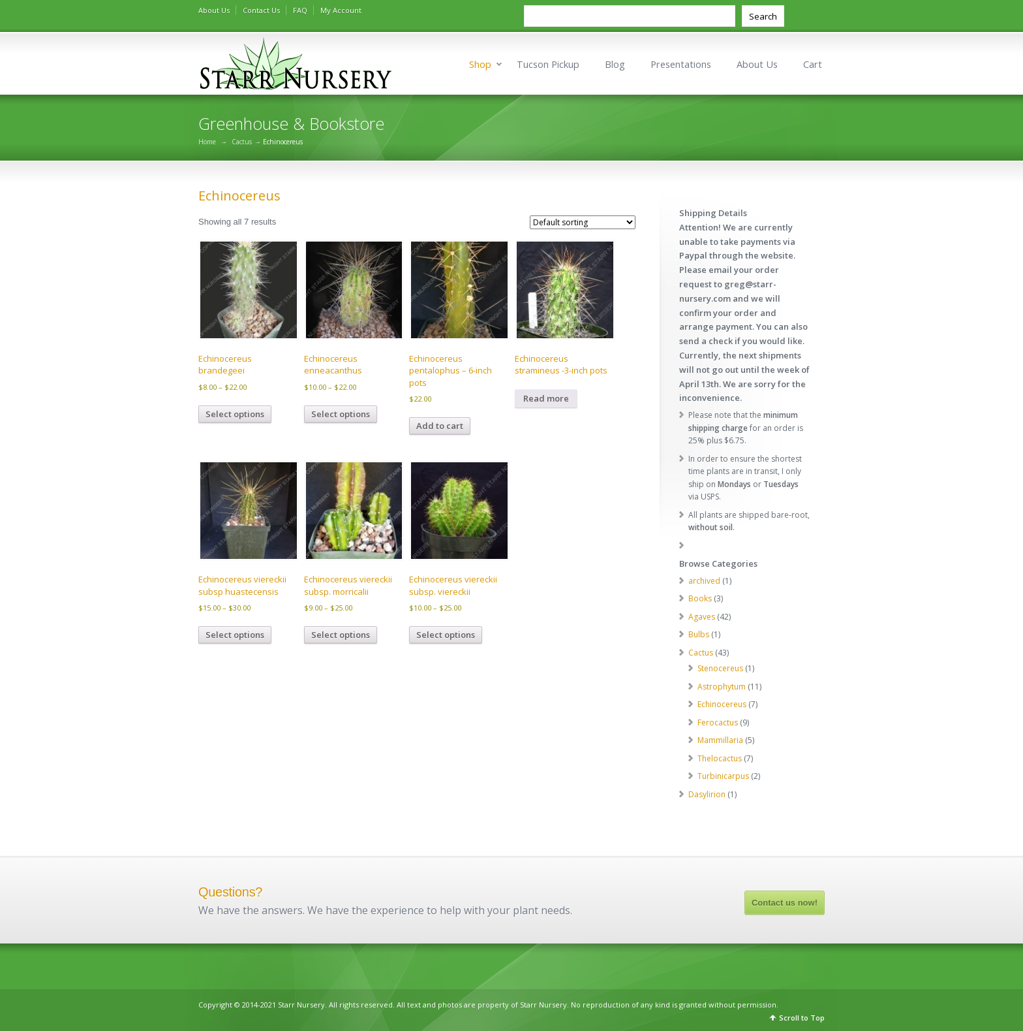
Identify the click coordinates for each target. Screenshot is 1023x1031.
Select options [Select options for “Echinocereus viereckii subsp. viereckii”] (445, 635)
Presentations (680, 64)
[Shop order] (582, 222)
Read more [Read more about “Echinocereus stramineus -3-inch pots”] (546, 398)
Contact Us (261, 10)
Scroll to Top (802, 1017)
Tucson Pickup (548, 64)
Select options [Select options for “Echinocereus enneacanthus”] (340, 414)
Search (763, 16)
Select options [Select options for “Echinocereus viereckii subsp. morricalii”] (340, 635)
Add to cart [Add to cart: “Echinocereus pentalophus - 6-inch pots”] (439, 426)
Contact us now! (784, 903)
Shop (480, 64)
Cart (812, 64)
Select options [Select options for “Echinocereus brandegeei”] (235, 414)
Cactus (242, 141)
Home (207, 141)
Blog (615, 64)
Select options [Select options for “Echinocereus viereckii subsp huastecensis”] (235, 635)
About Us (214, 10)
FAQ (300, 10)
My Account (340, 10)
